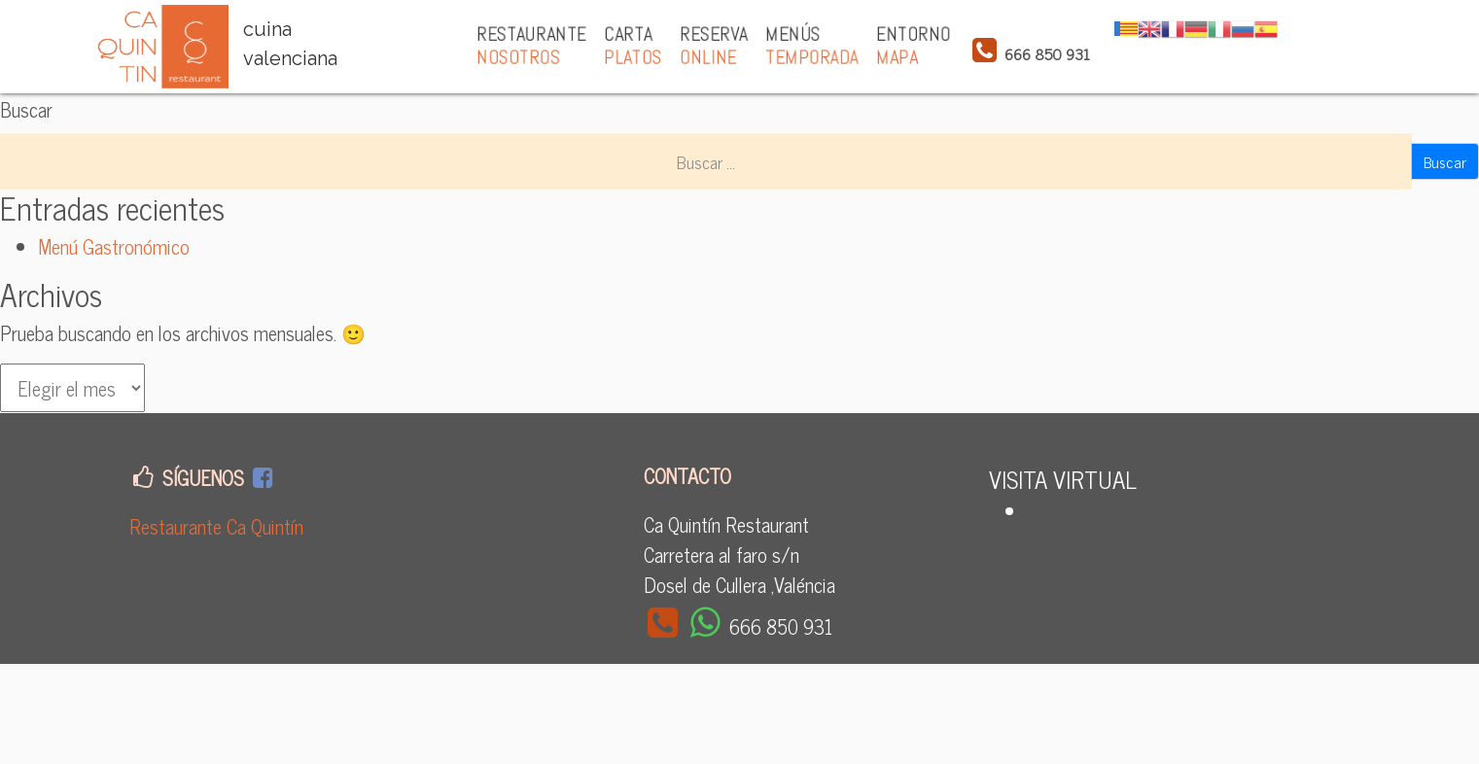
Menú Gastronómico (114, 246)
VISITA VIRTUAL (1063, 479)
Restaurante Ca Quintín (216, 526)
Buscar (26, 109)
